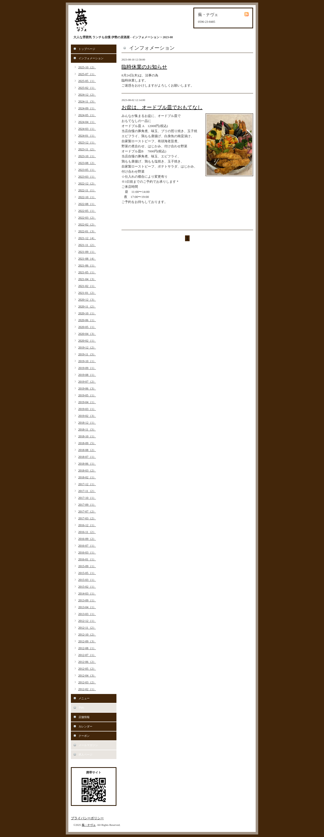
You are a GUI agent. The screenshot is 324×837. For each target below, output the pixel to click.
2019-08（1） (87, 375)
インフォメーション (91, 58)
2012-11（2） (87, 627)
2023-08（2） (87, 163)
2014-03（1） (87, 593)
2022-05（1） (87, 211)
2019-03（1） (87, 409)
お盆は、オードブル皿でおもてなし (162, 107)
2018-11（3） (87, 429)
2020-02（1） (87, 340)
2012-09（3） (87, 641)
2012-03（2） (87, 682)
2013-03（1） (87, 614)
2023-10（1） (87, 156)
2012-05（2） (87, 668)
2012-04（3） (87, 675)
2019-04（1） (87, 402)
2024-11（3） (87, 101)
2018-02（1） (87, 477)
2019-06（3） (87, 388)
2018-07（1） (87, 457)
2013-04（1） (87, 607)
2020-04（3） (87, 334)
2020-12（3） (87, 299)
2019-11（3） (87, 354)
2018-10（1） (87, 436)
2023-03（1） (87, 176)
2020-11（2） (87, 306)
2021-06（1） (87, 265)
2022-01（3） (87, 231)
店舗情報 (84, 717)
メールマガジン (88, 745)
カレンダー (85, 726)
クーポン (84, 735)
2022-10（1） (87, 197)
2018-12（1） (87, 422)
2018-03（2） (87, 470)
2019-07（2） (87, 381)
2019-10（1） (87, 361)
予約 (81, 707)
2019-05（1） (87, 395)
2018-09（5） (87, 443)
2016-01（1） (87, 559)
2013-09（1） (87, 600)
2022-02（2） (87, 224)
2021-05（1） (87, 272)
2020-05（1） (87, 327)
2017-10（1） (87, 498)
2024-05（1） (87, 115)
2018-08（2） (87, 450)
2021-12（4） (87, 238)
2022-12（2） (87, 183)
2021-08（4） (87, 258)
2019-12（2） (87, 347)
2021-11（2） (87, 245)
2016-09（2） (87, 539)
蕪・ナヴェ (89, 824)
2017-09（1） (87, 504)
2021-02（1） (87, 286)
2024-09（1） (87, 108)
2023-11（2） (87, 149)
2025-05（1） (87, 81)
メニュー (84, 698)
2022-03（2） (87, 217)
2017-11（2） (87, 491)
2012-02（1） (87, 689)
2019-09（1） (87, 368)
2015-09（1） (87, 566)
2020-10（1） (87, 313)
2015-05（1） (87, 573)
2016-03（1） (87, 552)
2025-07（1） (87, 74)
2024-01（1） (87, 135)
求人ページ (85, 754)
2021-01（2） (87, 293)
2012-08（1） (87, 648)
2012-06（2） (87, 662)
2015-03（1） (87, 580)
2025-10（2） (87, 67)
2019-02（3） (87, 416)
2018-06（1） (87, 463)
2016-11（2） (87, 532)
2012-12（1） (87, 621)
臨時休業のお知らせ (144, 67)
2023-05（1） (87, 170)
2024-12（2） (87, 94)
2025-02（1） (87, 88)
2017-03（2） (87, 518)
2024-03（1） (87, 129)
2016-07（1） (87, 545)
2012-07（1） (87, 655)
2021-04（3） (87, 279)
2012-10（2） (87, 634)
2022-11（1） (87, 190)
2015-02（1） (87, 586)
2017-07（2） (87, 511)
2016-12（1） (87, 525)
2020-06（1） (87, 320)
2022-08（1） (87, 204)
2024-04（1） (87, 122)
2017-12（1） (87, 484)
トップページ (86, 48)
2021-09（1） (87, 252)
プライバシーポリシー (87, 818)
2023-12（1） (87, 142)
